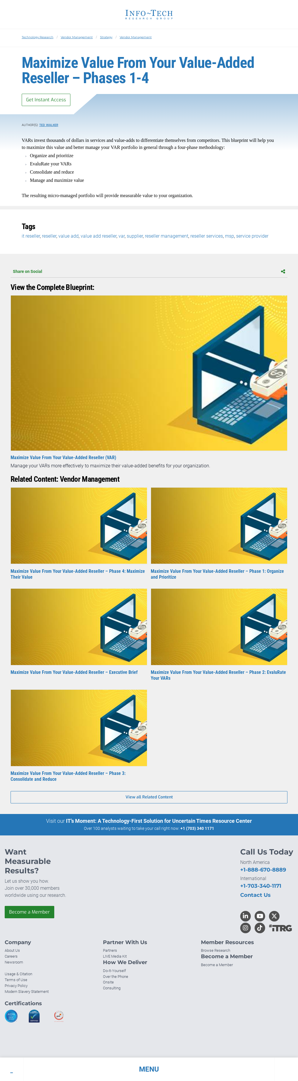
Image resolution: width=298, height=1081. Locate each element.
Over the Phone (115, 976)
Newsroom (14, 962)
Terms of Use (16, 980)
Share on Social (149, 271)
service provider (252, 236)
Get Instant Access (46, 100)
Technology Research (37, 37)
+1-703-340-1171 (260, 886)
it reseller (31, 236)
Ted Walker (48, 125)
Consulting (112, 988)
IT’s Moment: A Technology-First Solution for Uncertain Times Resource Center (159, 821)
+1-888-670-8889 (263, 870)
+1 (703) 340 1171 (197, 828)
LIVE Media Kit (115, 956)
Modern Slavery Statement (27, 991)
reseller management (166, 236)
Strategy (106, 37)
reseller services (206, 236)
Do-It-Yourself (114, 970)
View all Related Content (149, 797)
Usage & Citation (18, 974)
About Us (12, 950)
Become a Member (29, 912)
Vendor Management (77, 37)
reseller (49, 236)
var (121, 236)
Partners (110, 950)
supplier (135, 236)
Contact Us (255, 895)
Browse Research (215, 950)
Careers (11, 956)
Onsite (108, 982)
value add (68, 236)
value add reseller (98, 236)
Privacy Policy (16, 985)
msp (229, 236)
